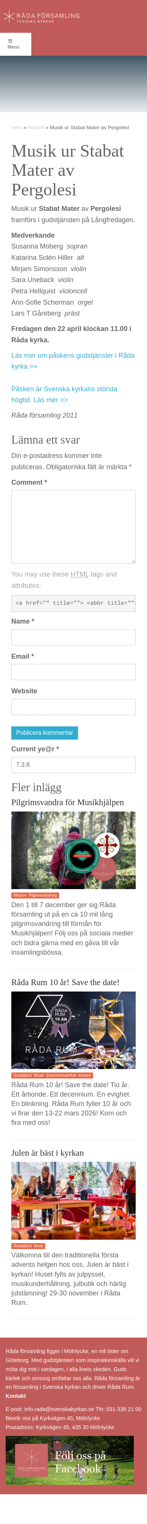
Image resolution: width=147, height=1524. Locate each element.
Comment (29, 482)
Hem (16, 127)
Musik (39, 1075)
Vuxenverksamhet (61, 1075)
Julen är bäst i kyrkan (47, 1153)
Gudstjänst (23, 1075)
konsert (84, 1075)
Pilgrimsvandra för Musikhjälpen (67, 802)
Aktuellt (36, 127)
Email (22, 656)
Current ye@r (35, 749)
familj (38, 1246)
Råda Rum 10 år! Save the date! (65, 982)
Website (24, 691)
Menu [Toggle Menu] (13, 44)
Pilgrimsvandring (43, 895)
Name (22, 621)
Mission (20, 895)
